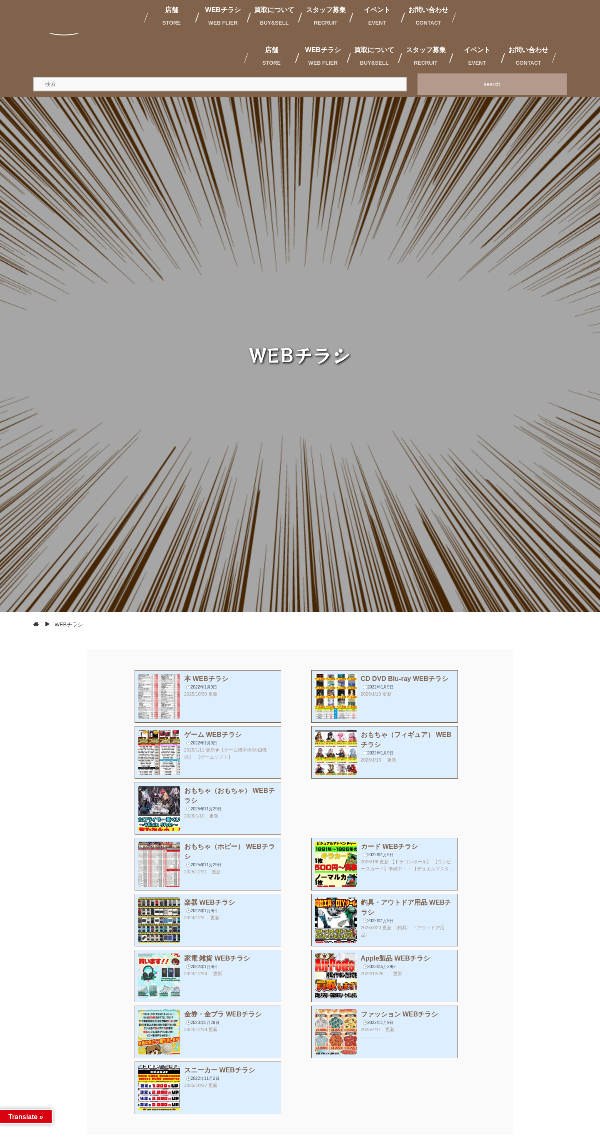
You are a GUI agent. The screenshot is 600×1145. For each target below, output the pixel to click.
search (492, 84)
